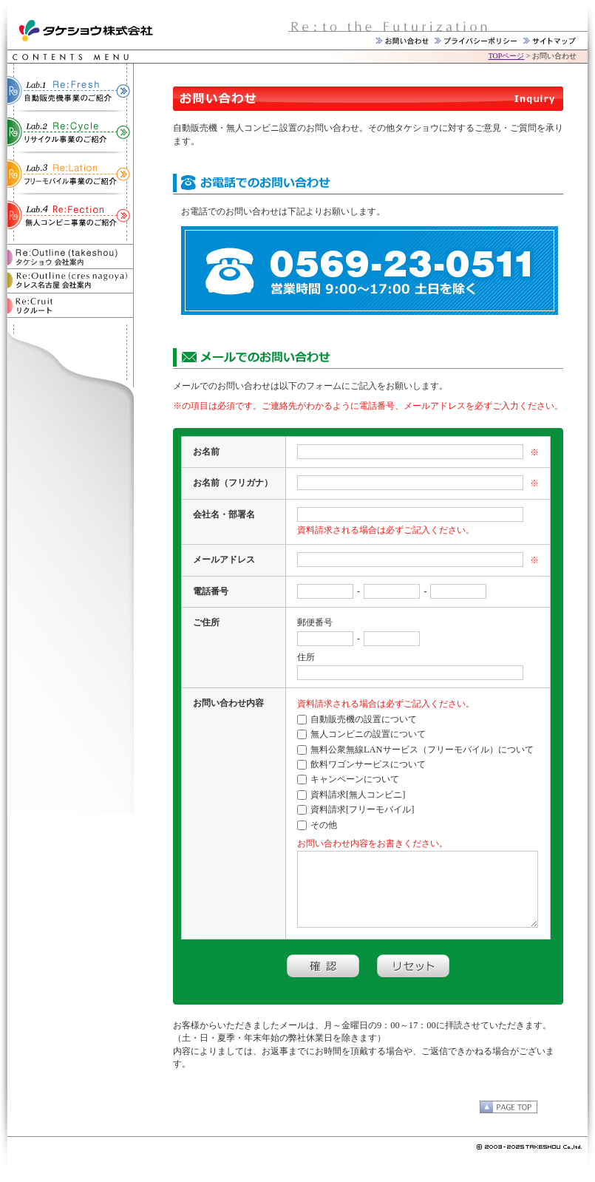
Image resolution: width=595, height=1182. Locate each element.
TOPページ (507, 56)
